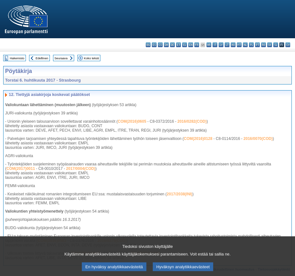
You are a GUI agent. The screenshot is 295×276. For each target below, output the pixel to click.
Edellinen (41, 58)
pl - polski (251, 44)
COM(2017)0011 (20, 168)
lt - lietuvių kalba (227, 44)
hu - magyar (233, 44)
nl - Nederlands (245, 44)
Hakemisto (17, 58)
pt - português (257, 44)
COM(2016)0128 (198, 138)
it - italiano (215, 44)
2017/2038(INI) (179, 194)
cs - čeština (160, 44)
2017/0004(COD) (80, 168)
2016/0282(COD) (191, 121)
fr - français (196, 44)
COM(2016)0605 (132, 121)
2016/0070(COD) (258, 138)
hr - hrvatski (208, 44)
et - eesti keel (178, 44)
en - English (190, 44)
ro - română (263, 44)
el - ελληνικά (184, 44)
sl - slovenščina (275, 44)
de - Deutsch (172, 44)
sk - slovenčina (269, 44)
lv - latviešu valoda (221, 44)
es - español (154, 44)
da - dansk (166, 44)
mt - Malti (239, 44)
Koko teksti (91, 58)
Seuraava (60, 58)
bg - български (148, 44)
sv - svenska (287, 44)
